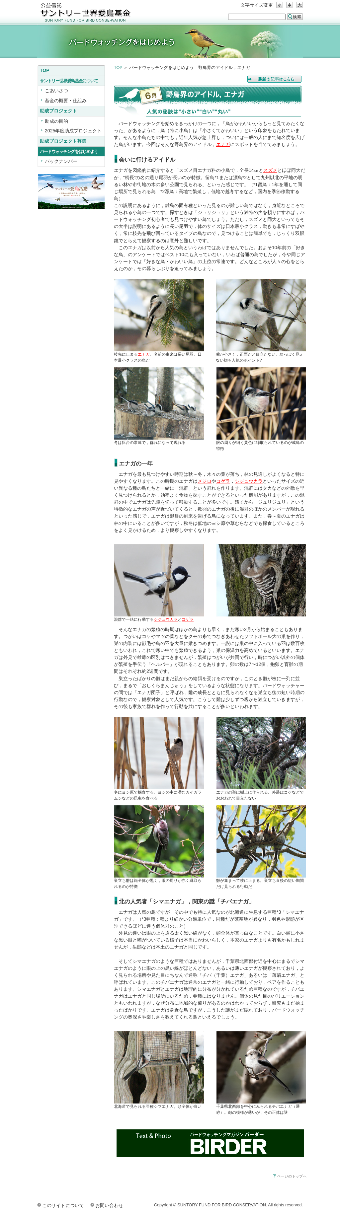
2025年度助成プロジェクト (73, 130)
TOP (44, 70)
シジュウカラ (249, 481)
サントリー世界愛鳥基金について (69, 80)
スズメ (270, 170)
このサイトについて (63, 1205)
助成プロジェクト (58, 110)
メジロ (205, 481)
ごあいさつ (56, 90)
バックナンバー (61, 161)
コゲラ (223, 481)
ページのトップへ (291, 1176)
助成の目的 (56, 121)
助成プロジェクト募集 (63, 141)
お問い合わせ (109, 1205)
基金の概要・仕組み (66, 100)
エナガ (223, 144)
